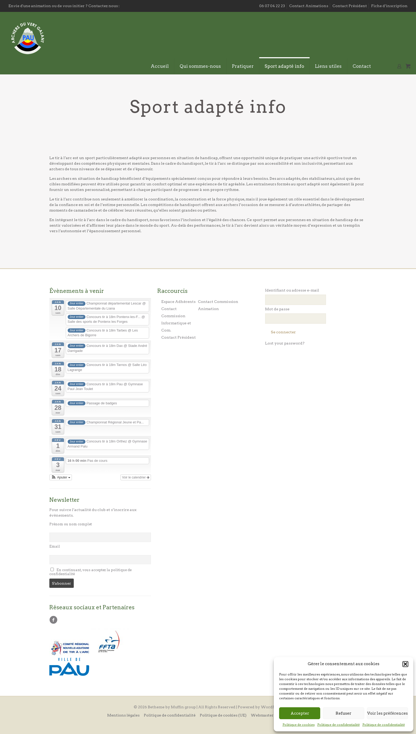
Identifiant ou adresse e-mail (292, 290)
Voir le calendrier (135, 477)
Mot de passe (277, 309)
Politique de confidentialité (338, 725)
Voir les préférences (387, 713)
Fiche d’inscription (389, 6)
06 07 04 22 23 (272, 6)
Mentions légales (123, 715)
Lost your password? (285, 343)
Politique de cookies (299, 725)
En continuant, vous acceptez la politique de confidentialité (90, 572)
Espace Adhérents (178, 301)
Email (54, 546)
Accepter (300, 713)
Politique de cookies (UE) (223, 715)
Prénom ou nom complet (70, 524)
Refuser (343, 713)
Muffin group (183, 707)
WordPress (272, 707)
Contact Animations (308, 6)
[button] (405, 664)
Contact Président (349, 6)
